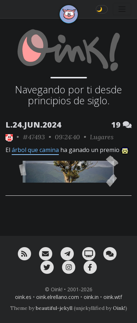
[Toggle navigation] (122, 9)
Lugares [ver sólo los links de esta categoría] (102, 137)
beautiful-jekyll (54, 308)
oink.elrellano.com (57, 296)
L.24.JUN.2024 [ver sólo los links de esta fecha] (33, 124)
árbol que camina (35, 150)
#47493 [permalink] (34, 137)
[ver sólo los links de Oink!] (9, 137)
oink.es (23, 296)
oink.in (91, 296)
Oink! (119, 308)
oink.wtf (112, 296)
